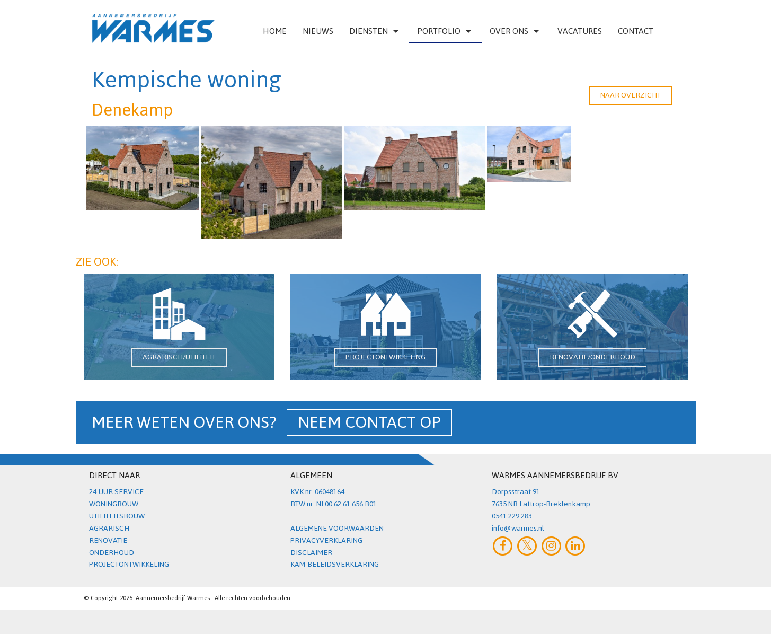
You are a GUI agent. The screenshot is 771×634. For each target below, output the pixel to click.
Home (275, 31)
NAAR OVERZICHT (630, 95)
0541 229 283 (512, 516)
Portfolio (445, 31)
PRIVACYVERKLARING (326, 540)
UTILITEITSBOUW (117, 516)
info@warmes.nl (518, 528)
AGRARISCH (109, 528)
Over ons (516, 31)
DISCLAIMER (311, 552)
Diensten (375, 31)
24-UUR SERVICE (116, 492)
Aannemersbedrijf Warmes (173, 598)
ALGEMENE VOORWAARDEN (337, 528)
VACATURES (579, 31)
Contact (635, 31)
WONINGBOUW (113, 504)
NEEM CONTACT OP (369, 422)
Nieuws (318, 31)
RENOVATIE (108, 540)
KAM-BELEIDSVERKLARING (334, 564)
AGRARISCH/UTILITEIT (179, 357)
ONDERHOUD (111, 552)
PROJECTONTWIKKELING (385, 357)
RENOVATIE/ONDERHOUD (592, 357)
